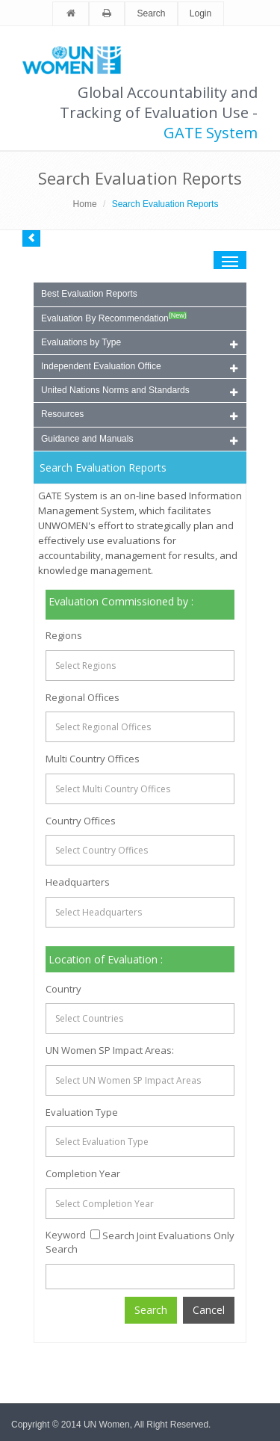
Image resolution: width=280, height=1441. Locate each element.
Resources (139, 415)
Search (151, 13)
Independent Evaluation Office (139, 367)
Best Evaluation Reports (89, 293)
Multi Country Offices (93, 758)
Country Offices (81, 820)
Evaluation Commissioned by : (121, 601)
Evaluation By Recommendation (114, 318)
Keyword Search (66, 1242)
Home (85, 204)
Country (63, 989)
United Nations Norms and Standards (139, 391)
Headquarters (78, 882)
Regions (64, 635)
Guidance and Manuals (139, 439)
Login (200, 13)
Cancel (209, 1310)
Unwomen (78, 60)
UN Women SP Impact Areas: (110, 1050)
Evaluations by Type (139, 343)
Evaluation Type (82, 1112)
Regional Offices (82, 697)
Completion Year (83, 1173)
